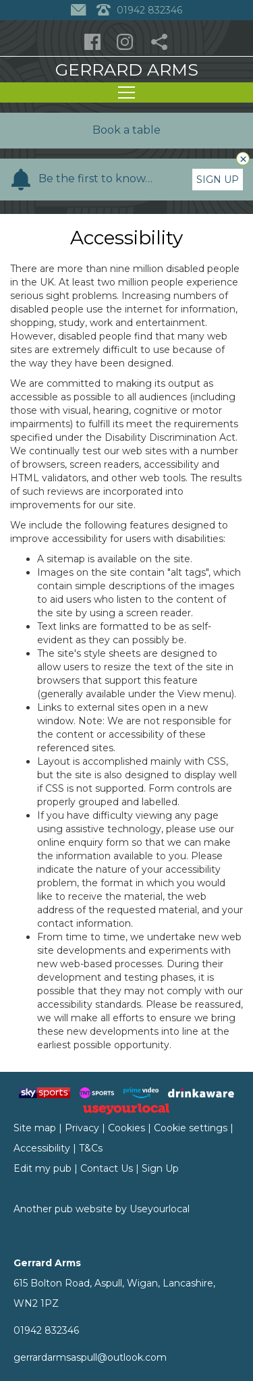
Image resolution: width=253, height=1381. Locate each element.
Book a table (126, 130)
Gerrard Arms (126, 69)
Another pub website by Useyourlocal (101, 1209)
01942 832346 (46, 1330)
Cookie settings (190, 1128)
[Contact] (80, 10)
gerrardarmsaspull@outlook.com (90, 1357)
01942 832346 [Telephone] (139, 10)
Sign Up (217, 179)
